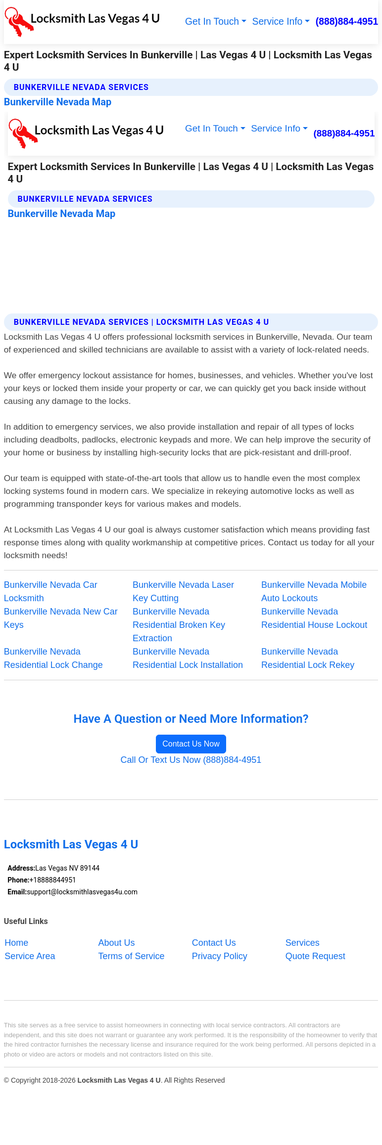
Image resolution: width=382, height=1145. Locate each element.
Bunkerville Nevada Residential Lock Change (53, 658)
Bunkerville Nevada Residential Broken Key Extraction (179, 625)
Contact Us (214, 942)
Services (303, 942)
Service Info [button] (277, 21)
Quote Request (315, 956)
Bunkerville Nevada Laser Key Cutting (183, 591)
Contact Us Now (191, 744)
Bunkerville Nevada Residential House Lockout (314, 618)
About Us (116, 942)
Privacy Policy (219, 956)
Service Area (29, 956)
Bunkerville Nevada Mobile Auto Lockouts (314, 591)
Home (16, 942)
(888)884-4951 (347, 21)
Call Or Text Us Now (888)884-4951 (191, 760)
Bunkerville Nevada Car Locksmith (50, 591)
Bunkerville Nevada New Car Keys (61, 618)
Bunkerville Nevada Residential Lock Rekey (307, 658)
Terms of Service (131, 956)
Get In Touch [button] (212, 21)
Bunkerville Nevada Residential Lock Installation (188, 658)
